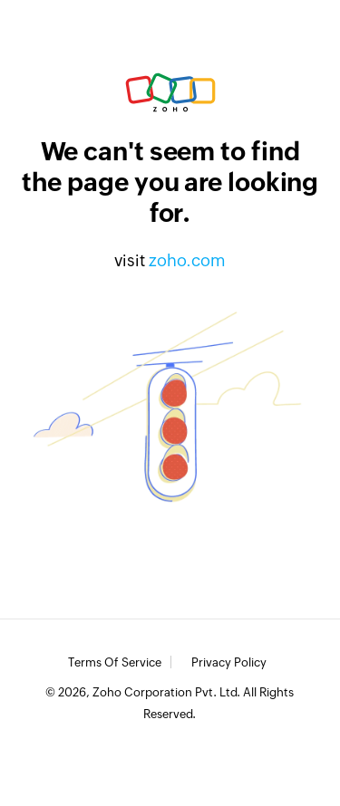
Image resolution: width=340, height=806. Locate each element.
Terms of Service (114, 662)
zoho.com (187, 260)
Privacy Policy (229, 662)
